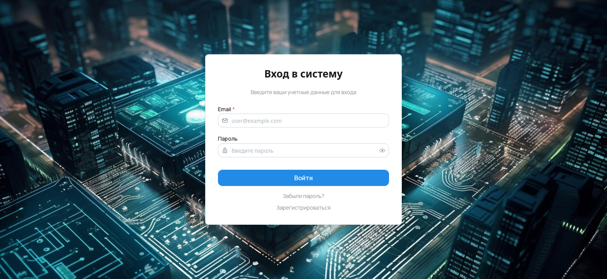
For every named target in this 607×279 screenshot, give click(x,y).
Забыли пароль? (303, 196)
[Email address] (303, 120)
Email (226, 109)
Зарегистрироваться (303, 207)
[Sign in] (303, 178)
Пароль (228, 138)
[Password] (303, 150)
